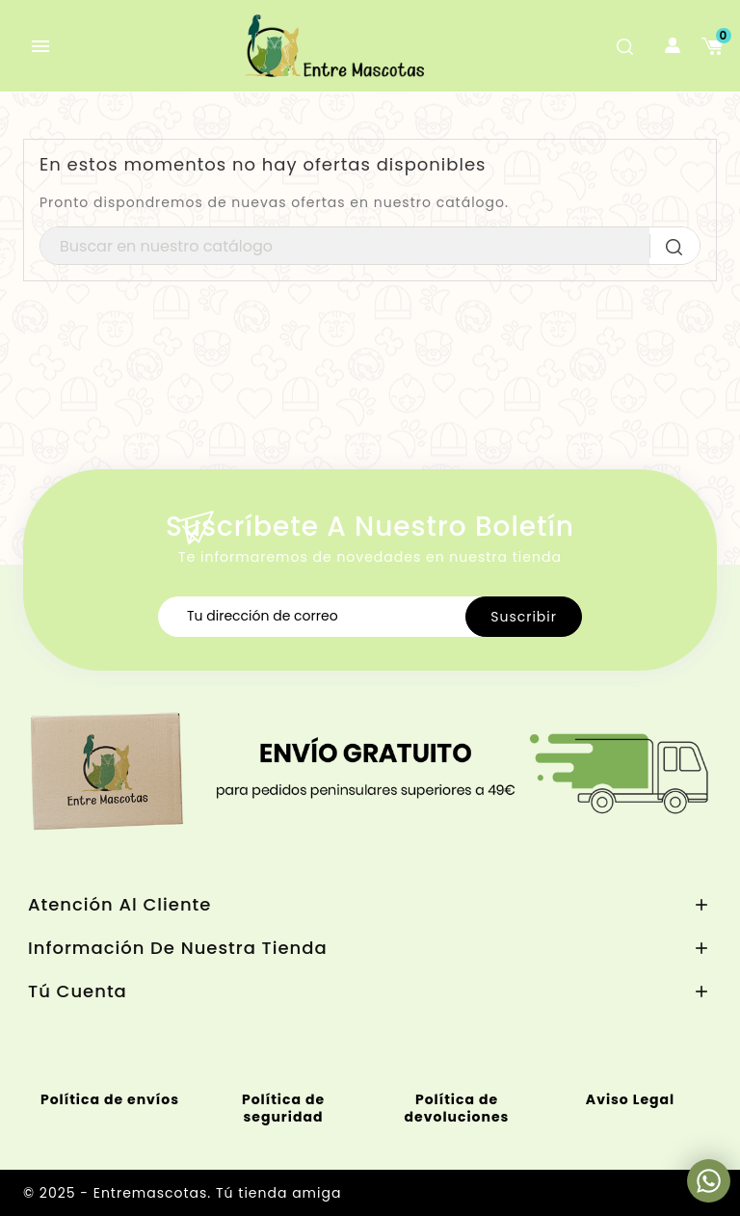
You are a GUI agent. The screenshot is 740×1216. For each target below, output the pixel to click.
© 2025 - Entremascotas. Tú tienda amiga (182, 1193)
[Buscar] (370, 246)
